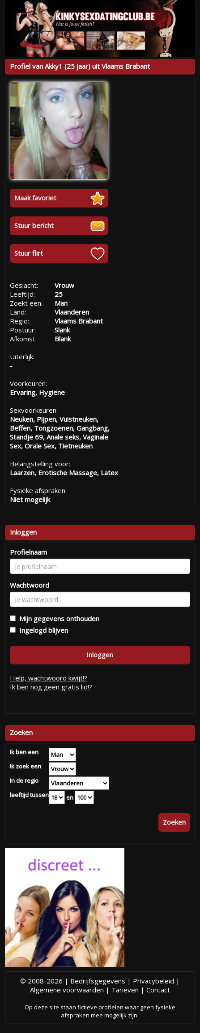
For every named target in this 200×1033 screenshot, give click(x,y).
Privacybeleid (153, 980)
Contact (158, 989)
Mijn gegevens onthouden (57, 618)
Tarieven (125, 989)
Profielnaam (28, 552)
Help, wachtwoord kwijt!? (48, 677)
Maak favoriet (35, 197)
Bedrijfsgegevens (97, 980)
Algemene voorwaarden (67, 989)
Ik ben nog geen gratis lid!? (51, 686)
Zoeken (174, 821)
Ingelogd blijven (42, 630)
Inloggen (99, 654)
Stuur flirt (28, 253)
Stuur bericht (34, 225)
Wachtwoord (29, 585)
